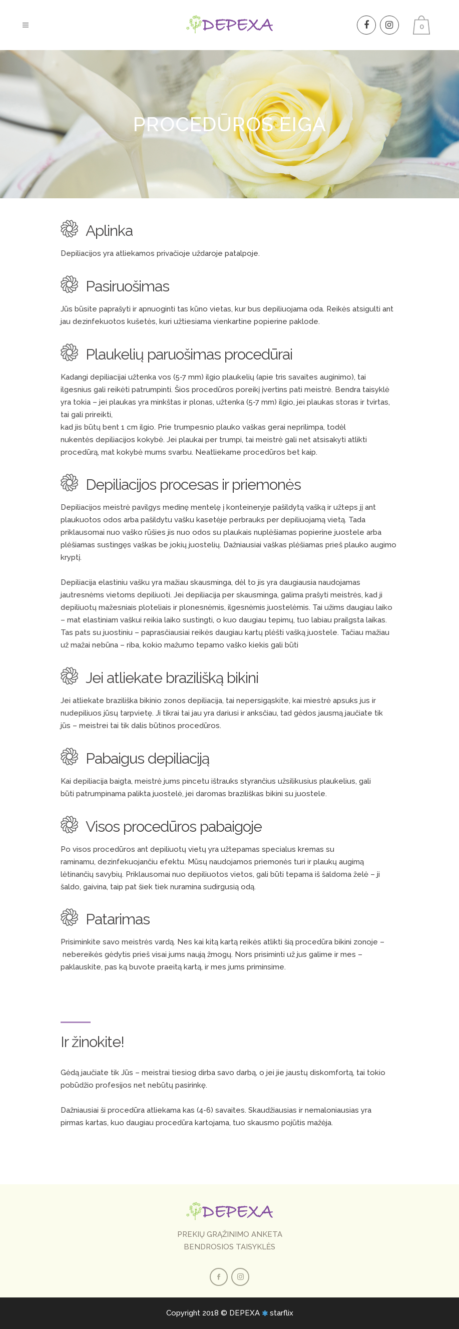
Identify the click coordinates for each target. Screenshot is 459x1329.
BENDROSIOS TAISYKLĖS (229, 1246)
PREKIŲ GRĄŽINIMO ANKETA (229, 1234)
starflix (281, 1312)
